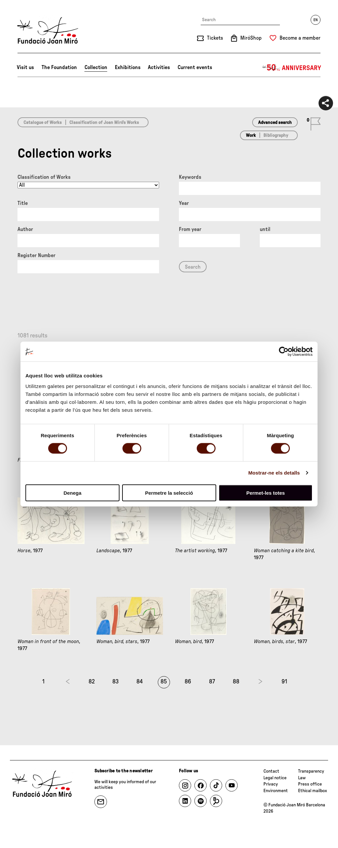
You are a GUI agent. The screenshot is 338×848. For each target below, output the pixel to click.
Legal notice (275, 778)
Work (251, 135)
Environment (275, 791)
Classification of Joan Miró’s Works (104, 122)
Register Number (36, 255)
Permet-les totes (265, 492)
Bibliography (275, 135)
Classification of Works (44, 177)
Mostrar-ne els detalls (274, 473)
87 (212, 682)
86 (188, 682)
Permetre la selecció (169, 492)
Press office (310, 784)
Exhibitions (128, 67)
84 (139, 682)
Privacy (270, 784)
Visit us (25, 67)
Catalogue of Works (42, 122)
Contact (271, 771)
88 (236, 682)
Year (184, 203)
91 (284, 682)
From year (190, 229)
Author (25, 229)
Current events (195, 67)
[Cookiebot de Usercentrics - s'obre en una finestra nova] (284, 352)
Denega (72, 492)
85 (163, 682)
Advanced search (275, 122)
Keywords (190, 177)
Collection (95, 67)
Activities (159, 67)
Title (22, 203)
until (265, 229)
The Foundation (59, 67)
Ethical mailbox (312, 791)
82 (91, 682)
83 (115, 682)
